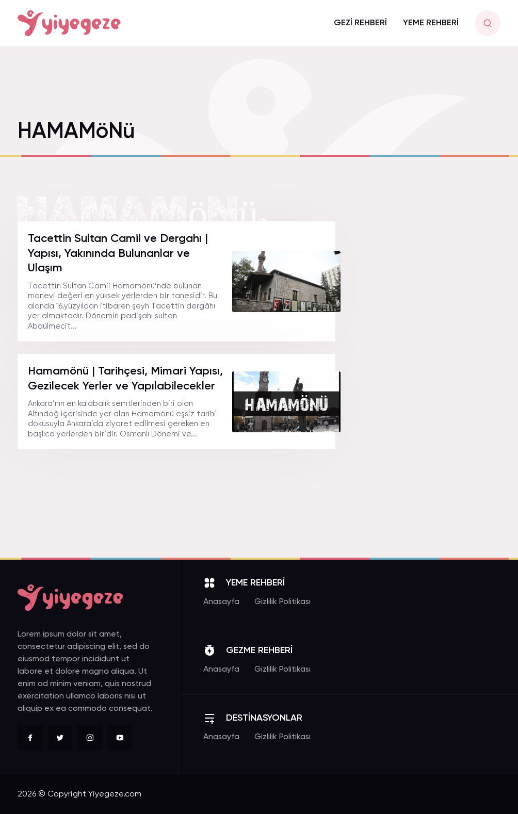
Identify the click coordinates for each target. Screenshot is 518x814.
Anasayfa (221, 602)
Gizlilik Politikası (282, 602)
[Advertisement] (425, 376)
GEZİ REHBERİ (360, 23)
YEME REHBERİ (431, 23)
